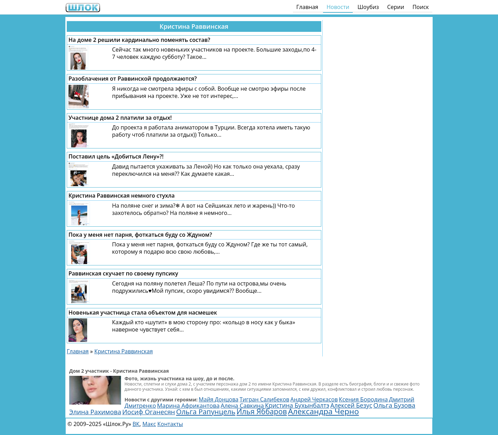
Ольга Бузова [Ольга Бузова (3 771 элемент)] (394, 405)
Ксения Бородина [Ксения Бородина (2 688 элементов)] (363, 399)
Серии (395, 7)
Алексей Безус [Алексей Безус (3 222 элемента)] (351, 405)
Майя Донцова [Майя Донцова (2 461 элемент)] (219, 399)
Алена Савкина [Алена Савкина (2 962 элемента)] (242, 405)
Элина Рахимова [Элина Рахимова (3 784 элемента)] (95, 411)
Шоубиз (368, 7)
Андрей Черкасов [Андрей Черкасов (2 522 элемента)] (314, 399)
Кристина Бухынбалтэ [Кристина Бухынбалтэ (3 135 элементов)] (297, 405)
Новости (337, 7)
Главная (307, 7)
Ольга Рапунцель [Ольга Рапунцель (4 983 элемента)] (205, 411)
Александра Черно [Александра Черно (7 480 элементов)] (323, 411)
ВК (135, 424)
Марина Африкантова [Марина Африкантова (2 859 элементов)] (188, 405)
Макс (149, 424)
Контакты (170, 424)
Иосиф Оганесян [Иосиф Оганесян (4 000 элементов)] (148, 411)
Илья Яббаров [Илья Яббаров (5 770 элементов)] (262, 411)
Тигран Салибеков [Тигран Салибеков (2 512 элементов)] (264, 399)
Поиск (421, 7)
